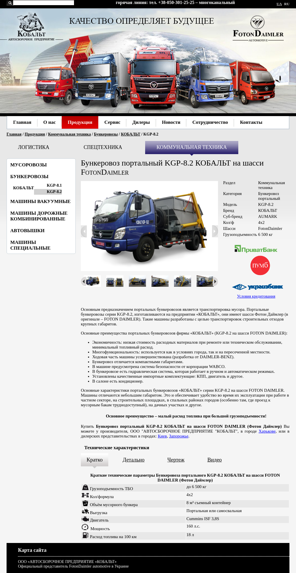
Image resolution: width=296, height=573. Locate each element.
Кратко (95, 460)
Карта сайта (32, 550)
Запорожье (179, 436)
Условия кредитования (256, 296)
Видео (214, 460)
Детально (134, 460)
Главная (14, 134)
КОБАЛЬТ (130, 134)
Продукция (35, 134)
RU (286, 4)
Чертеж (176, 460)
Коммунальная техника (69, 134)
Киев (162, 436)
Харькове (267, 431)
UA (279, 4)
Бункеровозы (106, 134)
